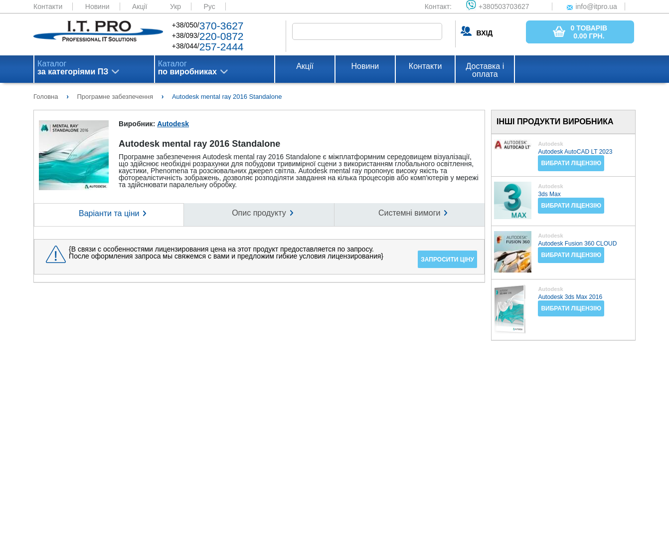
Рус (209, 6)
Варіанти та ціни (109, 213)
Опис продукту (259, 213)
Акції (139, 6)
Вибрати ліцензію (571, 163)
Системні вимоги (409, 213)
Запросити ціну (447, 259)
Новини (97, 6)
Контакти (47, 6)
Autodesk (173, 124)
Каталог (72, 68)
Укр (175, 6)
